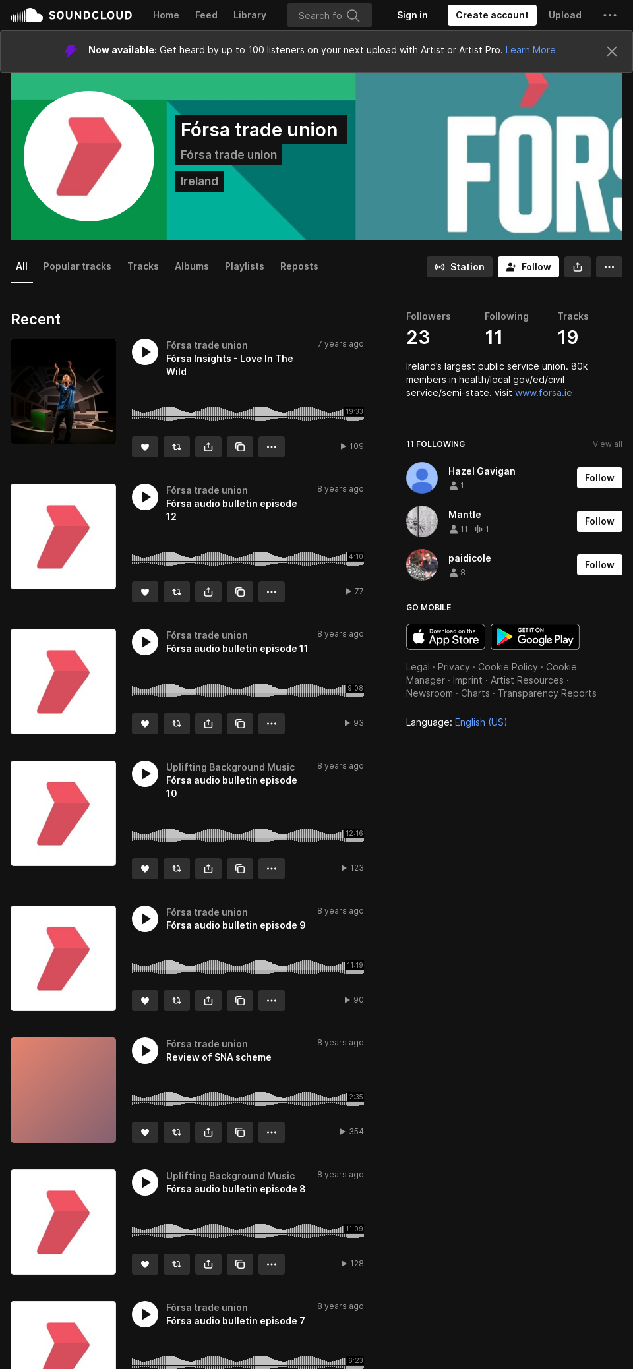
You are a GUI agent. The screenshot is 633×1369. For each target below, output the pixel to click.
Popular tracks (77, 266)
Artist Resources (527, 679)
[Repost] (177, 446)
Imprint (468, 679)
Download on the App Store (445, 637)
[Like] (145, 446)
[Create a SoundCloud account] (492, 15)
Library (249, 14)
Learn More (531, 49)
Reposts (299, 266)
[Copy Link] (240, 446)
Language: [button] (457, 722)
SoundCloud (71, 15)
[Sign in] (412, 15)
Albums (192, 266)
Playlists (244, 266)
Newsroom (429, 693)
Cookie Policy (508, 666)
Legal (418, 666)
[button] (609, 15)
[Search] (329, 15)
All (22, 266)
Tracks (143, 266)
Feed (206, 14)
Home (166, 14)
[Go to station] (460, 266)
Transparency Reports (547, 693)
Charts (475, 693)
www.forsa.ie (543, 392)
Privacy (454, 666)
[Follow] (528, 266)
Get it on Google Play (535, 637)
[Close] (612, 51)
